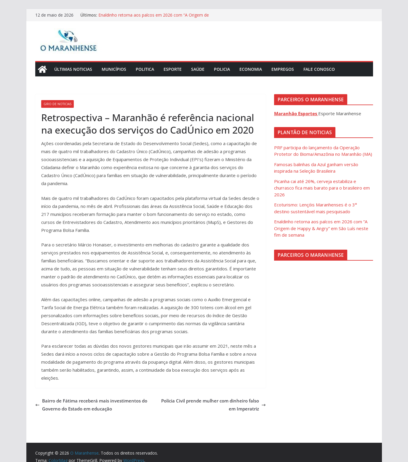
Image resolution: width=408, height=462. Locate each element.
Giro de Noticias (57, 104)
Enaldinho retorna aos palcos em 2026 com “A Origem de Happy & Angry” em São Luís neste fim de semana (153, 18)
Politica (145, 69)
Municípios (114, 69)
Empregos (282, 69)
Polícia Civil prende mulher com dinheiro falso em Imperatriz (213, 405)
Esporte (173, 69)
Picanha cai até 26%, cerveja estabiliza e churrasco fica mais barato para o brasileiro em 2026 (322, 188)
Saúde (197, 69)
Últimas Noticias (73, 69)
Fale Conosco (319, 69)
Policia (222, 69)
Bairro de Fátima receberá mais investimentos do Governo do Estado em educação (91, 405)
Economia (250, 69)
